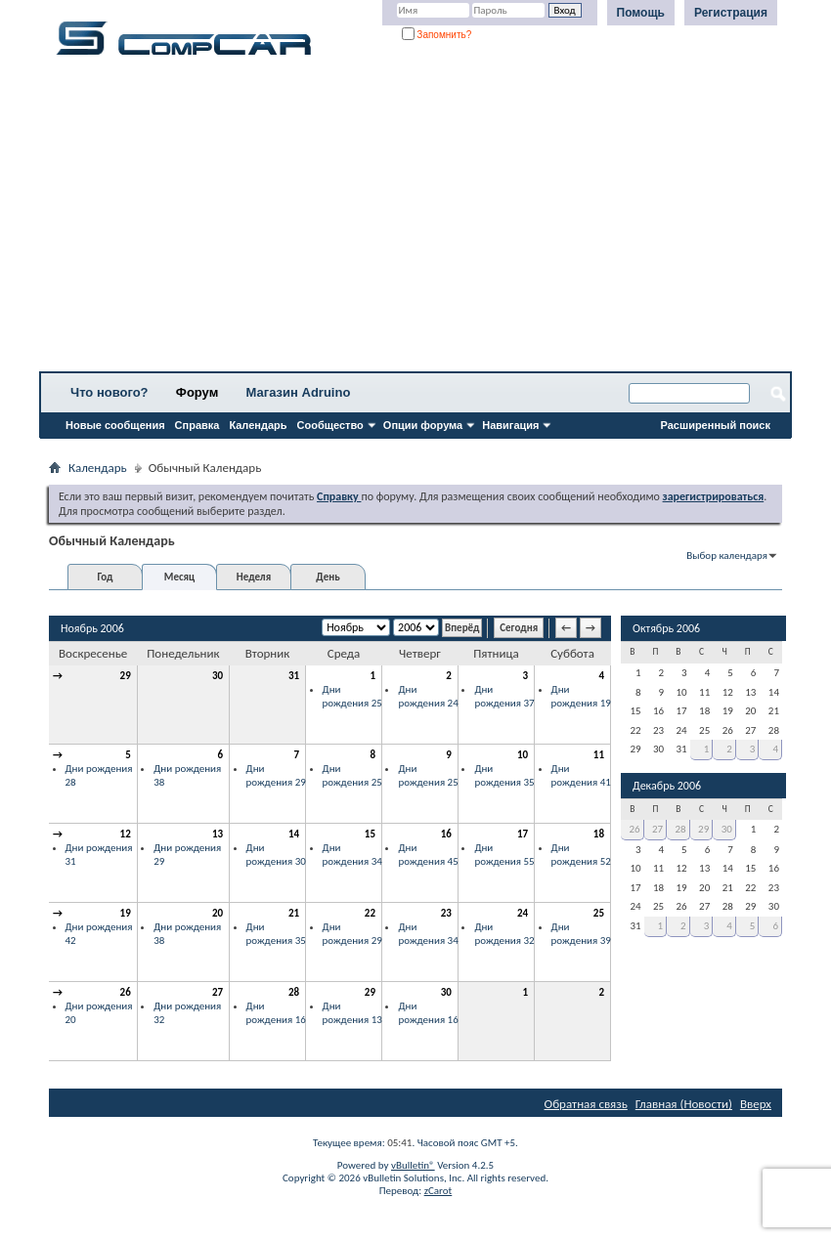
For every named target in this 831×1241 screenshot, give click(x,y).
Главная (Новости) (683, 1103)
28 (293, 992)
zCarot (438, 1190)
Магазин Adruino (298, 392)
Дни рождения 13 (352, 1013)
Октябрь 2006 (666, 628)
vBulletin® (413, 1165)
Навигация (510, 425)
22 (370, 913)
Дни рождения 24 (428, 696)
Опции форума (422, 425)
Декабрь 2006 (667, 785)
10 (522, 755)
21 (293, 913)
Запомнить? (437, 34)
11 (598, 755)
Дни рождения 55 (504, 854)
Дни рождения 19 (581, 696)
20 (217, 913)
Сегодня (519, 627)
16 (446, 834)
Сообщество (330, 425)
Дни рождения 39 (581, 933)
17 (522, 834)
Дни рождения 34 (352, 854)
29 (125, 675)
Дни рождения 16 (276, 1013)
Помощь (641, 13)
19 (125, 913)
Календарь (257, 425)
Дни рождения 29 (276, 775)
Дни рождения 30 (276, 854)
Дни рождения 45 (428, 854)
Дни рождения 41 (581, 775)
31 (293, 675)
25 (598, 913)
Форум (197, 392)
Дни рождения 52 (581, 854)
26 (125, 992)
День (327, 577)
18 (598, 834)
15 (370, 834)
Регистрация (730, 13)
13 (217, 834)
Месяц (179, 577)
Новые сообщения (115, 425)
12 (125, 834)
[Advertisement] (415, 220)
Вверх (755, 1103)
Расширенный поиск (715, 425)
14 (293, 834)
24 (522, 913)
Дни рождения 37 (504, 696)
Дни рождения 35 (504, 775)
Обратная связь (586, 1103)
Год (104, 577)
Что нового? (109, 392)
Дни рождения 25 (352, 696)
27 (217, 992)
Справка (197, 425)
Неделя (254, 577)
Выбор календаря (726, 555)
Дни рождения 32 (504, 933)
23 (446, 913)
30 (217, 675)
